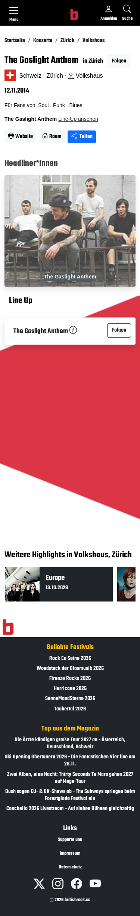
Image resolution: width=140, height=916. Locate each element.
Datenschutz (70, 867)
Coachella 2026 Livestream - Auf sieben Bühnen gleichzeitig (70, 808)
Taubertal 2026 (70, 709)
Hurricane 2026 (70, 688)
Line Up (20, 301)
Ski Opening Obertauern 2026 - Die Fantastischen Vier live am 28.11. (70, 760)
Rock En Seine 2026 (70, 658)
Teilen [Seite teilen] (82, 136)
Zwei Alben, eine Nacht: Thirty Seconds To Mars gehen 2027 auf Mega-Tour (70, 778)
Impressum (70, 853)
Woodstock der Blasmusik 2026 (70, 668)
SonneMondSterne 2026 (70, 698)
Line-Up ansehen (78, 119)
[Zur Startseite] (8, 627)
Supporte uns (70, 840)
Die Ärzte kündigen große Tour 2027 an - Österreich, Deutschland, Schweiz (70, 743)
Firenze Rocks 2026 (70, 678)
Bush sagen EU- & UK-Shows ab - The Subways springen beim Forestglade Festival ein (70, 795)
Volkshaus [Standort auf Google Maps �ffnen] (85, 75)
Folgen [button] (119, 61)
